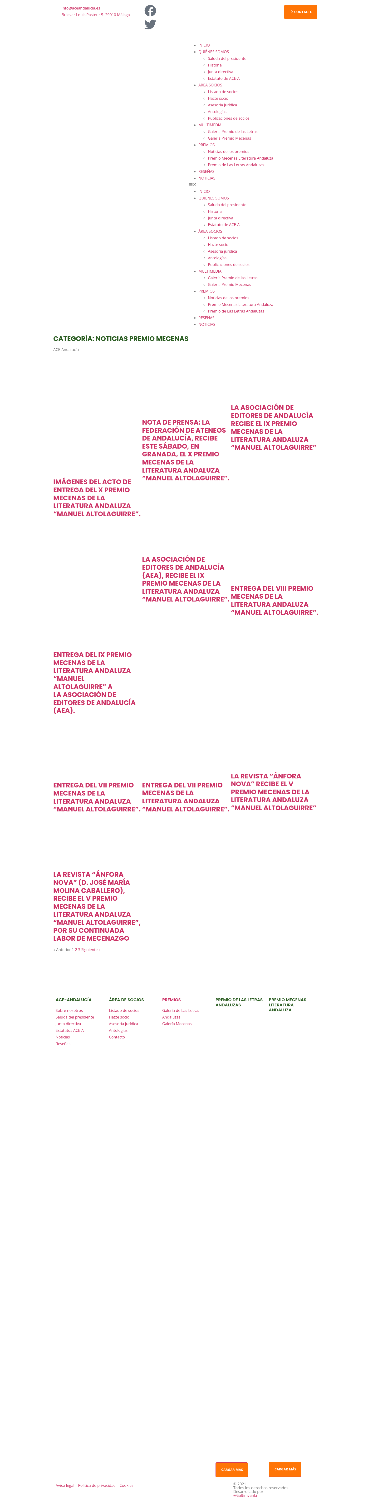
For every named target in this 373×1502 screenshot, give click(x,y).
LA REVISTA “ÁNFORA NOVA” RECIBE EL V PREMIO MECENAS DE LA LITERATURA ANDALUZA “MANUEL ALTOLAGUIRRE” (273, 792)
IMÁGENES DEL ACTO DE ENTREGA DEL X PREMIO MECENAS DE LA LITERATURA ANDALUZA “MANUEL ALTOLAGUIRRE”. (97, 497)
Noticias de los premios (228, 151)
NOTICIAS (206, 178)
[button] (253, 184)
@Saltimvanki (245, 1495)
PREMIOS (206, 144)
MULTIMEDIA (209, 125)
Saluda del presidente (227, 58)
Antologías (217, 111)
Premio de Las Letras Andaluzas (236, 164)
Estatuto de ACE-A (224, 78)
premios (171, 1000)
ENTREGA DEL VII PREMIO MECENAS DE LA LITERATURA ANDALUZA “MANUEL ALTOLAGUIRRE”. (97, 797)
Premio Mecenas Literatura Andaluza (240, 158)
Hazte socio (218, 98)
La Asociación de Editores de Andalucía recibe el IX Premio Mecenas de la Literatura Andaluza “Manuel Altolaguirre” (273, 427)
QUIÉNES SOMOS (213, 51)
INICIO (204, 45)
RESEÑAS (206, 171)
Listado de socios (223, 91)
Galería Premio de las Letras (233, 131)
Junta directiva (220, 71)
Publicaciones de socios (229, 118)
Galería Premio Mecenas (229, 138)
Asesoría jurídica (222, 105)
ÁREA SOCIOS (210, 85)
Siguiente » (91, 949)
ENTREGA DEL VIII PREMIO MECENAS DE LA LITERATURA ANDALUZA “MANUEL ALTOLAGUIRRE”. (274, 600)
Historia (215, 65)
